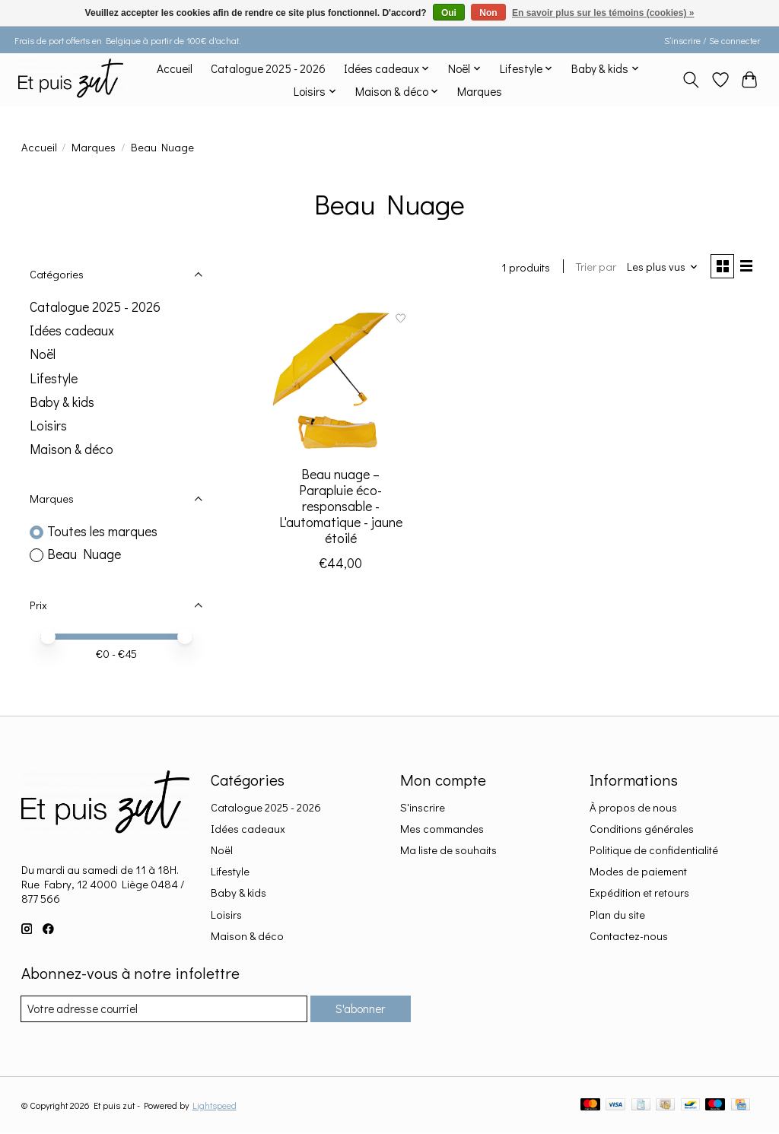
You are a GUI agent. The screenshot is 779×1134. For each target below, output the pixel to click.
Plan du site (617, 914)
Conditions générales (642, 828)
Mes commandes (442, 828)
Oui (448, 13)
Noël (43, 354)
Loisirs (48, 425)
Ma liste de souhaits (448, 850)
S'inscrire (422, 807)
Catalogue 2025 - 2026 (268, 68)
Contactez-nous (629, 936)
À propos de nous (633, 807)
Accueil (174, 68)
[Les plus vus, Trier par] (657, 268)
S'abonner (357, 1009)
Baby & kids (62, 402)
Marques (479, 91)
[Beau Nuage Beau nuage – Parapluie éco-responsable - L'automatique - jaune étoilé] (340, 381)
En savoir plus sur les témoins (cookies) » (603, 13)
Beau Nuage (84, 554)
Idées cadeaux (72, 330)
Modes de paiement (638, 871)
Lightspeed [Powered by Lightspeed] (214, 1106)
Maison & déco (71, 449)
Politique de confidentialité (654, 850)
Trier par (591, 268)
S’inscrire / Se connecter (712, 40)
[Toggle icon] (690, 80)
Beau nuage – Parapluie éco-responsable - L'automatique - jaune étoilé (340, 508)
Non (488, 13)
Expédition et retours (639, 892)
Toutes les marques (102, 531)
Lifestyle (54, 378)
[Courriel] (160, 1009)
